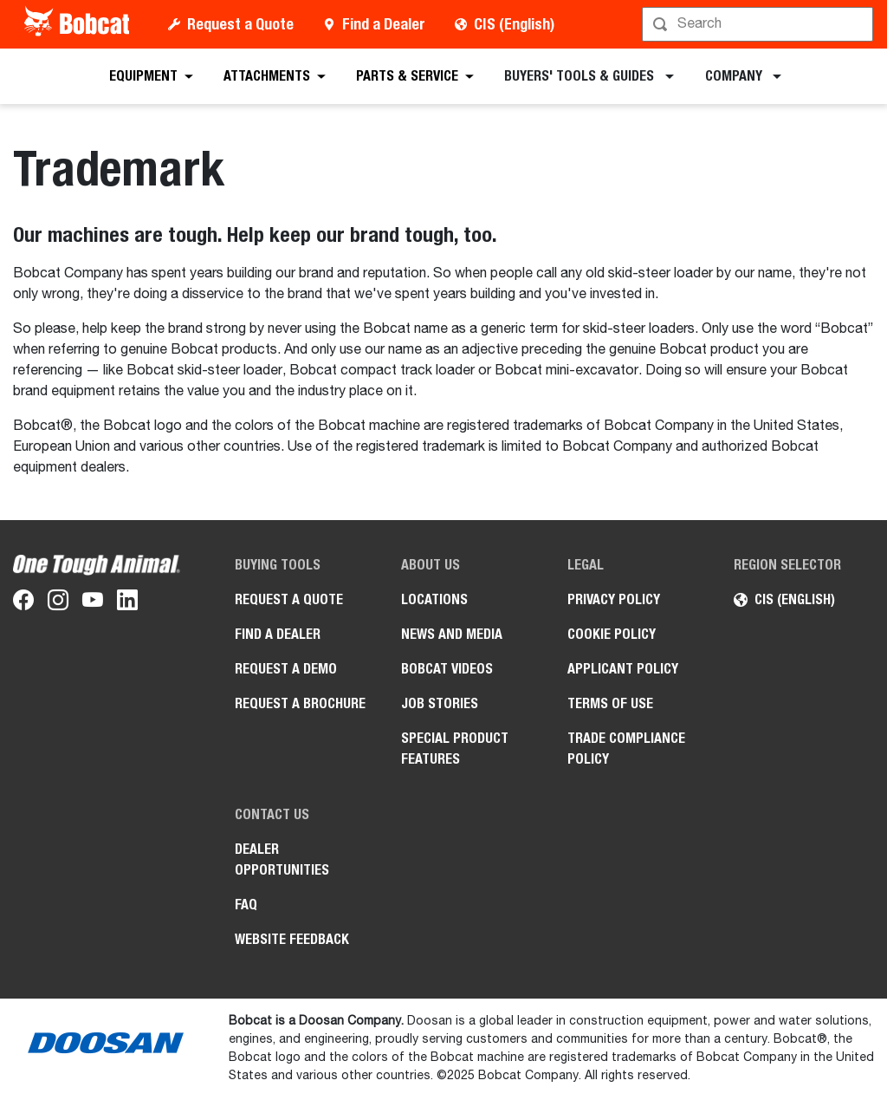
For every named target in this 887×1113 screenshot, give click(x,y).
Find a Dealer (383, 24)
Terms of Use (610, 703)
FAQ (246, 904)
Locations (434, 599)
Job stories (439, 703)
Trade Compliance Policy (626, 748)
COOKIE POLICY (611, 634)
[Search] (759, 24)
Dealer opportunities (282, 859)
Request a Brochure (300, 703)
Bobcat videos (447, 669)
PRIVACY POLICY (613, 599)
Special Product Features (454, 748)
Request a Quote (240, 24)
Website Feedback (292, 939)
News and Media (451, 634)
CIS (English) (514, 24)
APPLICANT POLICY (622, 669)
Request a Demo (286, 669)
